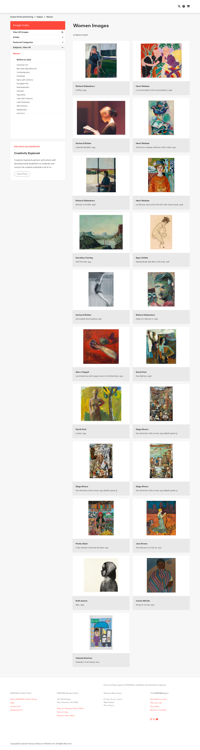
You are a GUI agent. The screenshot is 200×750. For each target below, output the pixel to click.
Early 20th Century (25, 80)
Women (16, 54)
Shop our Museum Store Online (70, 708)
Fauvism (20, 91)
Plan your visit (156, 703)
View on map (62, 712)
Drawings (21, 76)
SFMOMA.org (160, 693)
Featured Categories (38, 42)
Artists (38, 37)
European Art (22, 84)
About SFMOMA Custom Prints (23, 699)
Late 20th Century (25, 99)
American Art (22, 65)
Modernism (22, 110)
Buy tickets (154, 706)
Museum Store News (66, 716)
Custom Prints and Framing (21, 17)
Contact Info (15, 706)
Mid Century (22, 106)
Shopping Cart (16, 710)
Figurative (21, 95)
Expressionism (23, 87)
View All (27, 47)
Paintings (21, 113)
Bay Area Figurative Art (27, 69)
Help (12, 703)
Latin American (23, 102)
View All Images (38, 32)
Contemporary (23, 72)
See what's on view (158, 699)
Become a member (158, 710)
